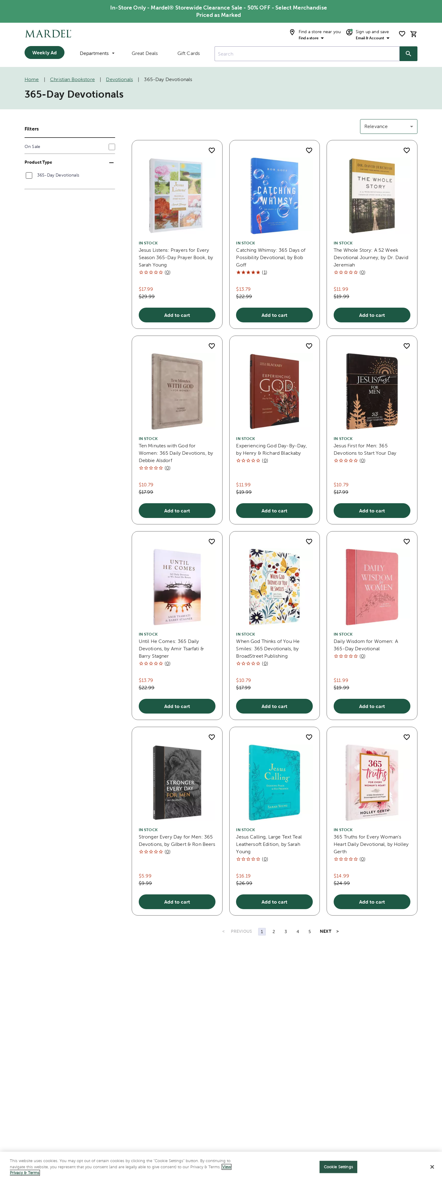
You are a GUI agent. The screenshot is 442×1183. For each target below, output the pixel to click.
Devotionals (119, 79)
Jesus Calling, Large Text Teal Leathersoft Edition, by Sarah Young (269, 844)
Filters (32, 128)
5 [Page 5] (309, 931)
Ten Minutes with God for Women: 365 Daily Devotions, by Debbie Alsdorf (176, 453)
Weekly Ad (44, 52)
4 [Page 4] (298, 931)
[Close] (432, 1168)
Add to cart (177, 315)
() (168, 272)
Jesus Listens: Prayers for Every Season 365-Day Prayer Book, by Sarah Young (176, 257)
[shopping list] (402, 34)
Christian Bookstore (72, 79)
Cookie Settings (338, 1168)
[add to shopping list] (211, 150)
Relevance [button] (376, 126)
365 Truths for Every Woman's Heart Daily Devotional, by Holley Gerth (371, 844)
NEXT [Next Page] (325, 931)
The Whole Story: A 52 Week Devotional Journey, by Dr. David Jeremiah (371, 257)
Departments (97, 53)
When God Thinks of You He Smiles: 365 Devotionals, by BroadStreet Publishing (268, 649)
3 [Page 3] (286, 931)
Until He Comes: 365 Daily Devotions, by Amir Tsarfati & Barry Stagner (171, 649)
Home (32, 79)
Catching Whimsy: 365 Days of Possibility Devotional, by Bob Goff (270, 257)
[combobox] (307, 53)
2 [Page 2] (274, 931)
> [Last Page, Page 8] (337, 931)
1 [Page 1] (262, 931)
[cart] (413, 34)
